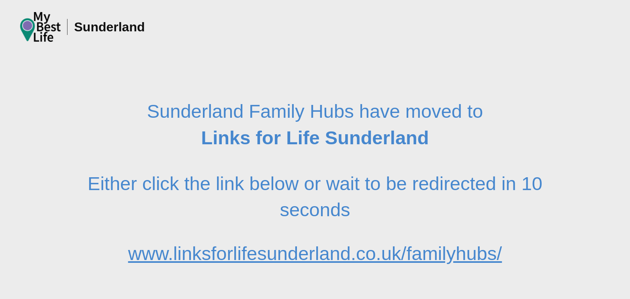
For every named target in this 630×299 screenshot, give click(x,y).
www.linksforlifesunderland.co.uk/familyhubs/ (315, 253)
